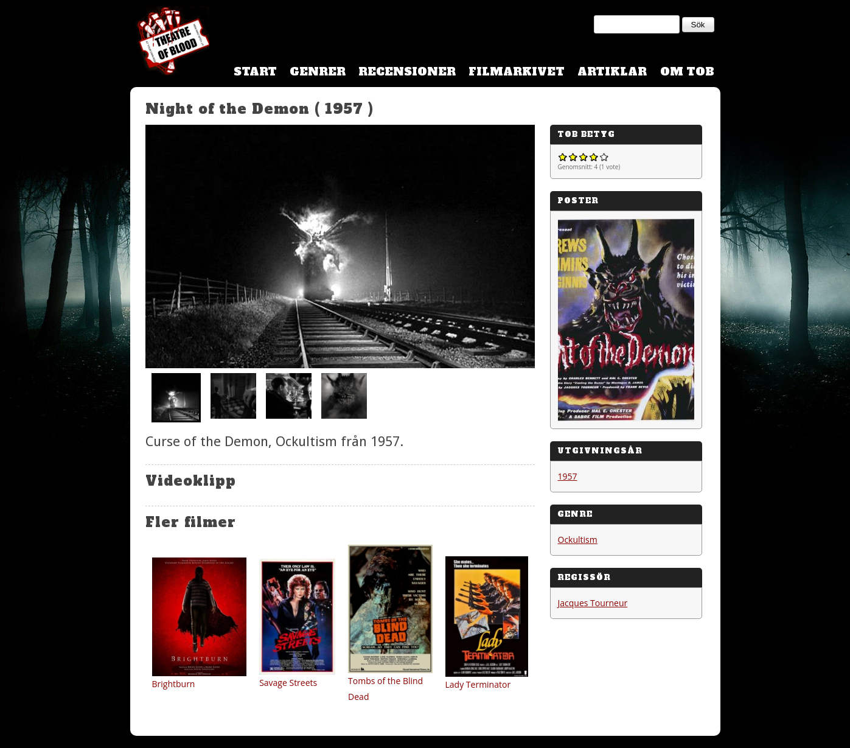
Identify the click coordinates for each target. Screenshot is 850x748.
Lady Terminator (478, 684)
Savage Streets (288, 682)
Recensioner (407, 71)
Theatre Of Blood (169, 42)
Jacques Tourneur (593, 603)
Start (255, 71)
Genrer (318, 71)
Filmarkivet (517, 71)
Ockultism (577, 539)
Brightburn (173, 684)
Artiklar (612, 71)
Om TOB (687, 71)
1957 (567, 476)
